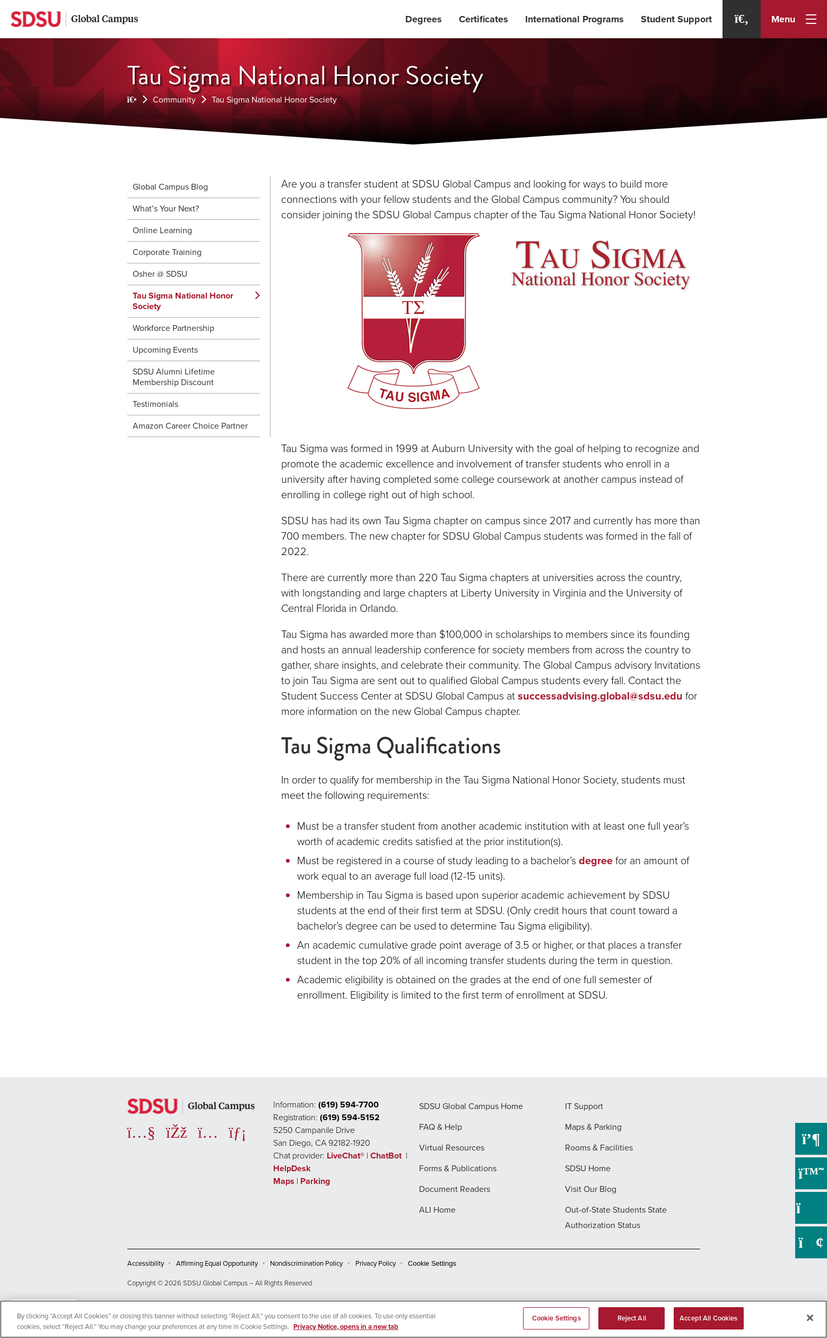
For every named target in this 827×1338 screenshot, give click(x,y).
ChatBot (387, 1155)
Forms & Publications (458, 1168)
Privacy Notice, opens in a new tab (345, 1327)
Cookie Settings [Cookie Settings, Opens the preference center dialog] (556, 1318)
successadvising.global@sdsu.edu (600, 696)
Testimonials (155, 404)
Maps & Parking (593, 1127)
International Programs (574, 19)
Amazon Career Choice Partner (190, 426)
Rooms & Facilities (599, 1147)
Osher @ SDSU (160, 274)
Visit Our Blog (590, 1189)
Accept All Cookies (708, 1318)
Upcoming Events (165, 350)
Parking (315, 1181)
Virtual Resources (451, 1147)
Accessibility (145, 1263)
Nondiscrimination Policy (306, 1263)
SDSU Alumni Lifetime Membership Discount (174, 376)
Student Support (676, 19)
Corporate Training (167, 252)
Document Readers (454, 1189)
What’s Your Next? (166, 208)
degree (596, 860)
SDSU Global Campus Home (471, 1106)
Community (174, 99)
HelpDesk (293, 1168)
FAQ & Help (440, 1127)
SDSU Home (588, 1168)
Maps (283, 1181)
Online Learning (162, 230)
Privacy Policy (375, 1263)
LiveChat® (345, 1155)
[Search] (741, 19)
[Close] (810, 1318)
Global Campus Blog (170, 187)
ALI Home (437, 1210)
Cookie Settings (432, 1263)
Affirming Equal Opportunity (217, 1263)
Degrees (423, 19)
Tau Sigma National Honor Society (274, 99)
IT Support (584, 1106)
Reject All (631, 1318)
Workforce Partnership (173, 328)
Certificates (483, 19)
